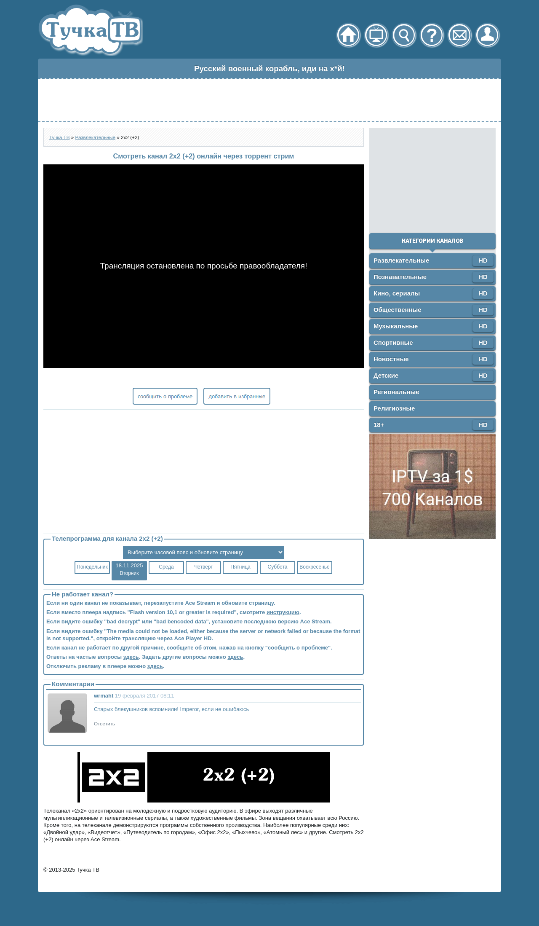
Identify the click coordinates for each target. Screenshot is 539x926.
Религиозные (394, 408)
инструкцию (283, 612)
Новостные (391, 358)
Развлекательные (401, 260)
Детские (386, 375)
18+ (379, 424)
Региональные (396, 391)
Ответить (104, 723)
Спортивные (393, 342)
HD (483, 260)
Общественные (398, 309)
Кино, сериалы (397, 293)
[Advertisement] (269, 100)
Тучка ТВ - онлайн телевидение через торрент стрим (90, 30)
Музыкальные (396, 326)
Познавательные (400, 276)
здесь (131, 657)
